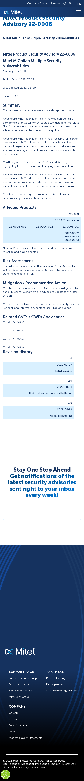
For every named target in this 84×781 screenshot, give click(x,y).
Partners (55, 3)
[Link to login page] (70, 3)
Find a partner (54, 684)
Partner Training (55, 678)
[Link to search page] (65, 3)
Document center (19, 684)
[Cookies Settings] (5, 774)
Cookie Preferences (63, 763)
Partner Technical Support (24, 678)
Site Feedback (11, 764)
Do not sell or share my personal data (24, 767)
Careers (14, 713)
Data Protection (18, 725)
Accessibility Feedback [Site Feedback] (36, 764)
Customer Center (37, 3)
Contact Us (16, 719)
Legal (12, 731)
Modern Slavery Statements (25, 737)
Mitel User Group (19, 696)
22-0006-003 (71, 226)
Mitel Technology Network (62, 690)
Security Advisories (20, 690)
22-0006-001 (17, 226)
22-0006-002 (44, 226)
